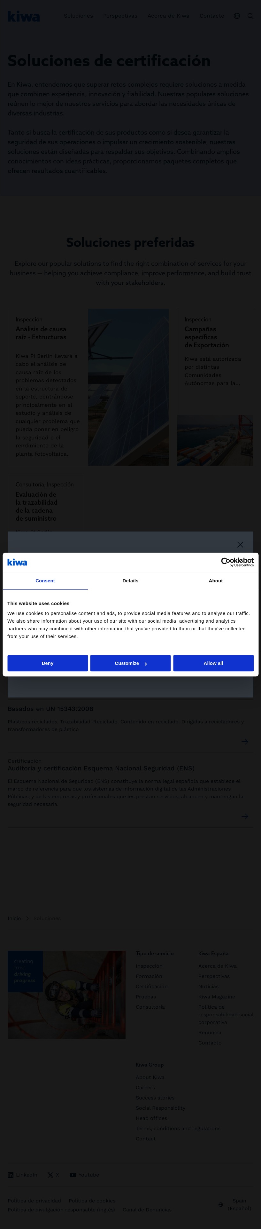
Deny (48, 663)
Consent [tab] (45, 580)
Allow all (213, 663)
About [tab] (216, 580)
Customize (131, 663)
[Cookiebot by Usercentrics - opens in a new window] (226, 562)
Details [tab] (131, 580)
